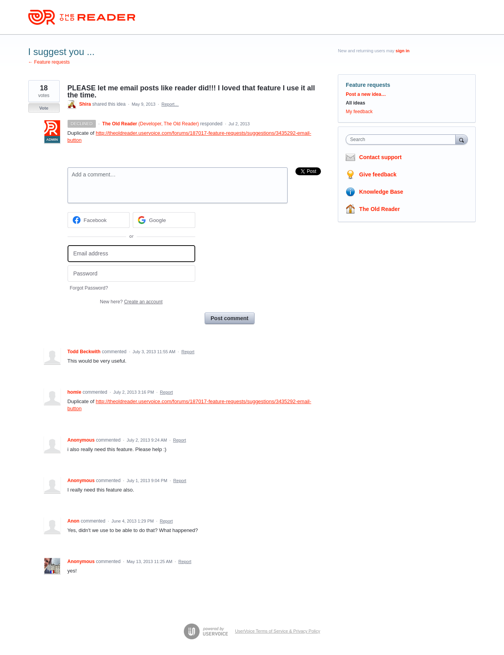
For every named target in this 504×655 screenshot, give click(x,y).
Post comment (229, 318)
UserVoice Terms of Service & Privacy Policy (277, 631)
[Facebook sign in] (99, 220)
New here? (131, 302)
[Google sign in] (164, 220)
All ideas (355, 103)
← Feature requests (49, 62)
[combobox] (402, 139)
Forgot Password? (89, 288)
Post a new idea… (366, 94)
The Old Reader (379, 209)
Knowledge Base (381, 192)
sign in (402, 50)
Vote (43, 108)
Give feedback (377, 174)
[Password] (131, 273)
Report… (170, 104)
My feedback (359, 111)
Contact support (380, 157)
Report (187, 351)
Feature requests (368, 85)
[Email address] (131, 253)
